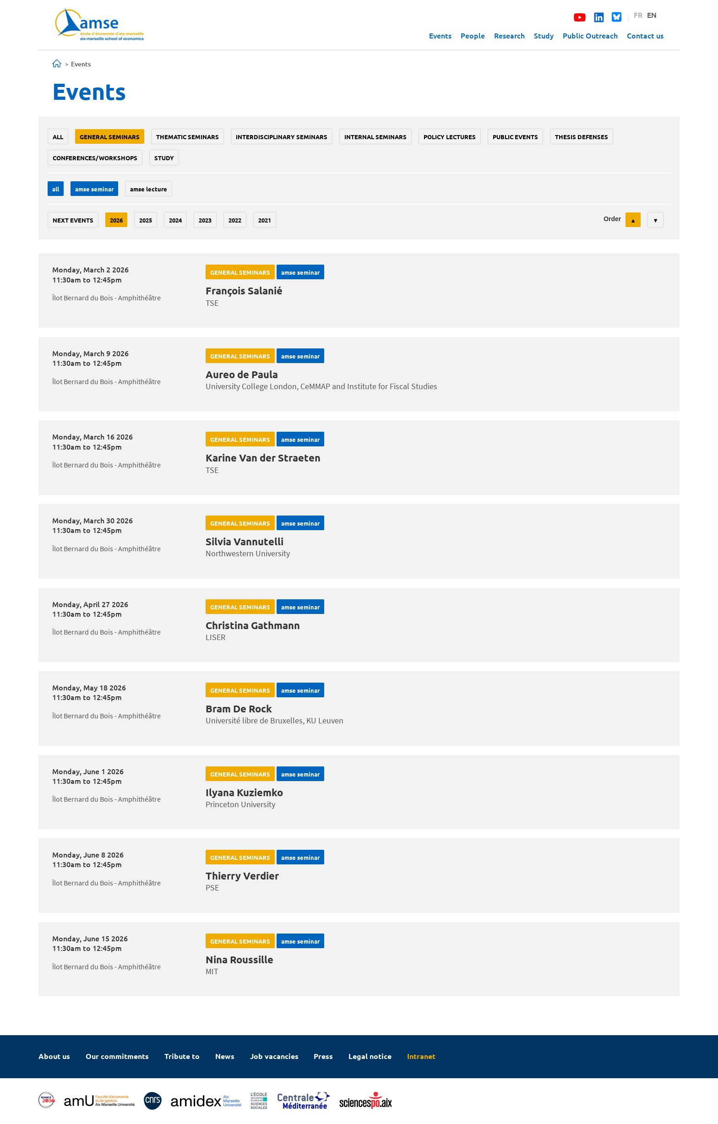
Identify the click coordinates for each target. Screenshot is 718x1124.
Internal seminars (375, 137)
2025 (145, 220)
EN (652, 15)
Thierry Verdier (242, 875)
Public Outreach (590, 35)
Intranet (421, 1056)
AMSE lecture (148, 189)
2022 (234, 220)
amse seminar (94, 189)
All (58, 137)
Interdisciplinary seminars (281, 137)
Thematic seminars (187, 137)
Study (544, 35)
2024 (175, 220)
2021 (264, 220)
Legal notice (370, 1056)
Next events (73, 220)
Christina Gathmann (253, 625)
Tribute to (182, 1056)
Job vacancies (274, 1056)
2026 (116, 220)
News (224, 1056)
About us (54, 1056)
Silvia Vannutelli (244, 541)
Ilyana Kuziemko (244, 792)
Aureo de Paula (242, 374)
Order (612, 219)
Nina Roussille (239, 959)
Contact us (645, 35)
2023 (205, 220)
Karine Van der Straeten (263, 457)
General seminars (110, 137)
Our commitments (117, 1056)
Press (323, 1056)
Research (509, 35)
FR (638, 15)
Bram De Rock (239, 708)
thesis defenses (581, 137)
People (473, 35)
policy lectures (450, 137)
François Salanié (244, 290)
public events (515, 137)
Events (440, 35)
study (164, 158)
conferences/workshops (95, 158)
